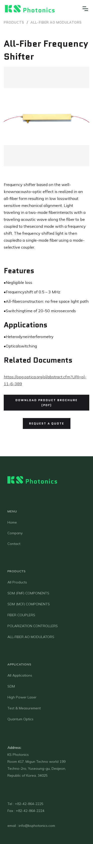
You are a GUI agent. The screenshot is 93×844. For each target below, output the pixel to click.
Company (15, 533)
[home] (30, 8)
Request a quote (46, 423)
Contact (13, 543)
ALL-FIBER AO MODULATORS (56, 22)
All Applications (19, 675)
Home (12, 522)
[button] (85, 8)
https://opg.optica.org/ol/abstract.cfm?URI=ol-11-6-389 (45, 380)
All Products (17, 582)
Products (14, 22)
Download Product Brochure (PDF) (46, 402)
